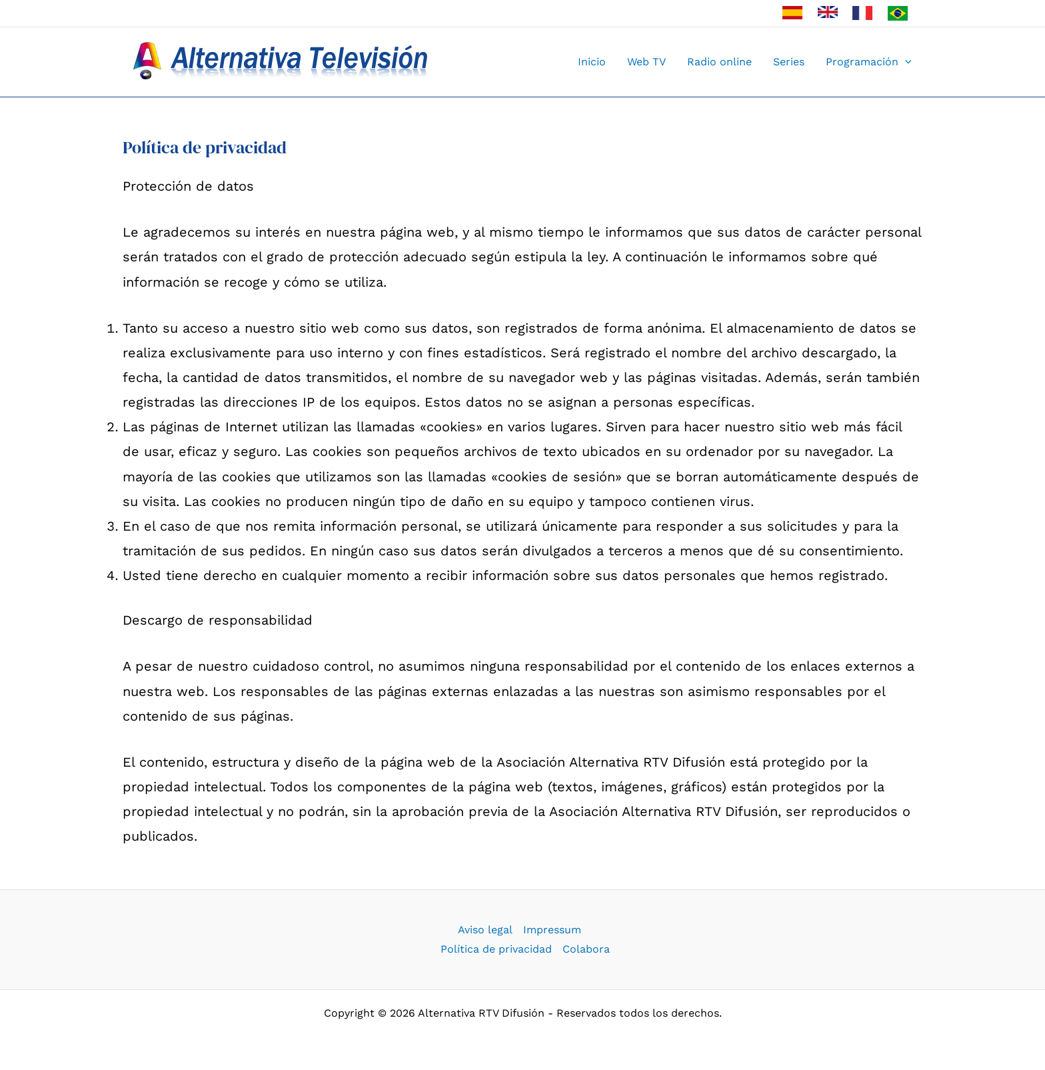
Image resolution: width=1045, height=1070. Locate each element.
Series (788, 61)
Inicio (592, 61)
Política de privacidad (496, 949)
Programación (869, 62)
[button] (905, 62)
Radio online (719, 61)
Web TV (646, 61)
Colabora (586, 949)
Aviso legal (485, 929)
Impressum (552, 929)
